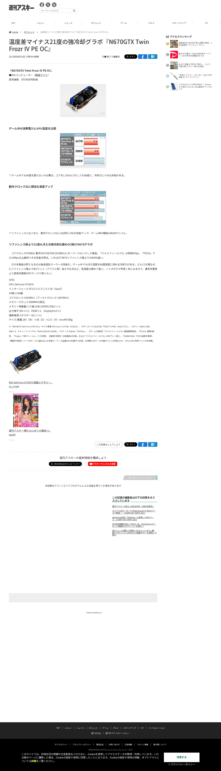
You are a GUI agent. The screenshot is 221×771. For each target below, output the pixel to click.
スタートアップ (179, 22)
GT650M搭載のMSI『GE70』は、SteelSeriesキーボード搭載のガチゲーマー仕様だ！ (134, 525)
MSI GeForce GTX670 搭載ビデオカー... (30, 382)
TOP (14, 22)
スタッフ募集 (142, 715)
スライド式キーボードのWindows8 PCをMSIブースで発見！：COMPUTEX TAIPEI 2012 (134, 512)
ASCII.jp (96, 703)
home (13, 32)
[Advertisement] (156, 8)
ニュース (69, 22)
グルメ (152, 22)
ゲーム (124, 22)
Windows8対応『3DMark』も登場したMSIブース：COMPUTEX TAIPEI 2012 (133, 518)
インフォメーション (156, 698)
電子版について (159, 715)
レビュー (41, 22)
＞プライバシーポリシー (181, 764)
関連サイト (41, 75)
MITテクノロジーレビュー (118, 703)
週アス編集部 (113, 56)
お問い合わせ (114, 715)
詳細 (33, 761)
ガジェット (97, 22)
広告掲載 (128, 715)
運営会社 (100, 715)
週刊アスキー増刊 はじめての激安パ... (30, 430)
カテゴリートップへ (140, 477)
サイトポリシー (61, 715)
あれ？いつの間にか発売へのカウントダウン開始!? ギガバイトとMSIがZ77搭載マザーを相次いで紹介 (134, 533)
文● (104, 56)
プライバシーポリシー (82, 715)
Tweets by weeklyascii (94, 612)
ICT (207, 22)
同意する (182, 757)
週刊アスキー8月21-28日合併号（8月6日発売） (133, 506)
